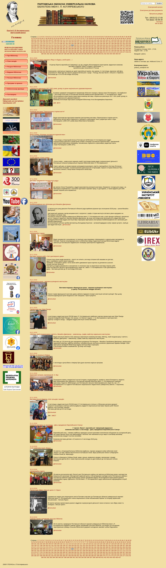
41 (112, 37)
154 (86, 42)
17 (63, 37)
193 (98, 43)
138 (41, 42)
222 (81, 45)
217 (67, 45)
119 (86, 40)
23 (75, 37)
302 (109, 48)
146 (64, 42)
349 (44, 52)
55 (40, 38)
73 (77, 38)
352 (52, 52)
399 (96, 54)
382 (48, 54)
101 (35, 40)
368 (98, 52)
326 (78, 50)
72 (75, 38)
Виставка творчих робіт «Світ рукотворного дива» (47, 256)
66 (62, 38)
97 (126, 38)
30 (89, 37)
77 (85, 38)
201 (121, 43)
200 (118, 43)
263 (98, 47)
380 (42, 54)
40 (110, 37)
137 (38, 42)
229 (101, 45)
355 (61, 52)
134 (129, 40)
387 (62, 54)
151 (78, 42)
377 (124, 52)
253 (69, 47)
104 (44, 40)
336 (106, 50)
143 (55, 42)
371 (106, 52)
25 (79, 37)
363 (84, 52)
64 (58, 38)
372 (109, 52)
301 (106, 48)
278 (41, 48)
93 (117, 38)
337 (109, 50)
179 (58, 43)
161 (106, 42)
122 (95, 40)
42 (114, 37)
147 (66, 42)
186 (78, 43)
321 (64, 50)
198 (112, 43)
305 (118, 48)
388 (65, 54)
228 (98, 45)
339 (115, 50)
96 (123, 38)
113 (69, 40)
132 (124, 40)
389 (68, 54)
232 (109, 45)
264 (101, 47)
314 (44, 50)
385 (56, 54)
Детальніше (52, 77)
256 (78, 47)
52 (34, 38)
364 (86, 52)
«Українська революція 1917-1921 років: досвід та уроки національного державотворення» (61, 88)
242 (38, 47)
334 (101, 50)
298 (98, 48)
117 (81, 40)
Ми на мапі (159, 23)
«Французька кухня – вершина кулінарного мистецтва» (48, 281)
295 (89, 48)
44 (118, 37)
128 (112, 40)
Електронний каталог (155, 7)
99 (130, 38)
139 (44, 42)
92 (115, 38)
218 (69, 45)
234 (115, 45)
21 (71, 37)
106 (49, 40)
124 (101, 40)
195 (104, 43)
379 (129, 52)
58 (46, 38)
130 (118, 40)
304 (115, 48)
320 (61, 50)
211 (49, 45)
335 (104, 50)
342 (124, 50)
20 (69, 37)
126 (106, 40)
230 (104, 45)
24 (77, 37)
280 (46, 48)
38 (106, 37)
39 (108, 37)
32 (94, 37)
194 (101, 43)
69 (69, 38)
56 (42, 38)
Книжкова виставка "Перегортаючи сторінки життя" (47, 111)
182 (66, 43)
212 (52, 45)
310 (32, 50)
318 (55, 50)
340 (118, 50)
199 (115, 43)
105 (46, 40)
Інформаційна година (37, 233)
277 (38, 48)
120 (89, 40)
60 (50, 38)
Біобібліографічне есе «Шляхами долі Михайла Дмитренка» (50, 204)
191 (92, 43)
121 (92, 40)
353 (55, 52)
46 (122, 37)
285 (61, 48)
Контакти (159, 22)
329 (86, 50)
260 (89, 47)
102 (38, 40)
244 (44, 47)
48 (126, 37)
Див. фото (56, 103)
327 (81, 50)
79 (89, 38)
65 (60, 38)
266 (106, 47)
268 (112, 47)
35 (100, 37)
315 (46, 50)
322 (66, 50)
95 (121, 38)
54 (38, 38)
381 (45, 54)
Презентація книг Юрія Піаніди (40, 309)
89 (109, 38)
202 (124, 43)
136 (35, 42)
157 (95, 42)
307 (124, 48)
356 (64, 52)
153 (84, 42)
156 (92, 42)
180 (61, 43)
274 (129, 47)
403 (108, 54)
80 (91, 38)
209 (44, 45)
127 (109, 40)
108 (55, 40)
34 (98, 37)
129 (115, 40)
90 (111, 38)
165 (118, 42)
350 (46, 52)
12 (53, 37)
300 (104, 48)
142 (52, 42)
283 (55, 48)
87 (105, 38)
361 (78, 52)
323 (69, 50)
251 (64, 47)
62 (54, 38)
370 (104, 52)
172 (38, 43)
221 (78, 45)
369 (101, 52)
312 (38, 50)
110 (61, 40)
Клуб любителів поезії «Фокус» (40, 448)
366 (92, 52)
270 (118, 47)
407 (119, 54)
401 (102, 54)
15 (59, 37)
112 (66, 40)
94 (119, 38)
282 (52, 48)
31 (92, 37)
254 (72, 47)
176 (49, 43)
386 (59, 54)
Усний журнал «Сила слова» (39, 157)
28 (85, 37)
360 (75, 52)
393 (79, 54)
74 (79, 38)
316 (49, 50)
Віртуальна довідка (156, 14)
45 (120, 37)
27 (83, 37)
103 (41, 40)
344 (129, 50)
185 (75, 43)
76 (83, 38)
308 (127, 48)
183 (69, 43)
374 (115, 52)
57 (44, 38)
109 (58, 40)
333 (98, 50)
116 (78, 40)
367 (95, 52)
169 (129, 42)
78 (87, 38)
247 (52, 47)
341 (121, 50)
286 (64, 48)
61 (52, 38)
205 (32, 45)
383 (51, 54)
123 (98, 40)
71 (73, 38)
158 (98, 42)
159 (101, 42)
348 (41, 52)
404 (111, 54)
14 (57, 37)
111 (64, 40)
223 (84, 45)
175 (46, 43)
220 (75, 45)
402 (105, 54)
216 (64, 45)
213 (55, 45)
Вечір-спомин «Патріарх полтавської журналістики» (47, 134)
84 (99, 38)
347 (38, 52)
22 (73, 37)
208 (41, 45)
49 (128, 37)
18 (65, 37)
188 (84, 43)
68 (66, 38)
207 (38, 45)
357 (66, 52)
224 (86, 45)
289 (72, 48)
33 (96, 37)
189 (86, 43)
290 (75, 48)
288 (69, 48)
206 (35, 45)
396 (88, 54)
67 (64, 38)
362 (81, 52)
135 (32, 42)
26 (81, 37)
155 (89, 42)
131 (121, 40)
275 (32, 48)
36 (102, 37)
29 (87, 37)
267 (109, 47)
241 (35, 47)
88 (107, 38)
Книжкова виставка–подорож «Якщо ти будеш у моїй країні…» (51, 60)
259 (86, 47)
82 (95, 38)
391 (74, 54)
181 (64, 43)
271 (121, 47)
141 (49, 42)
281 (49, 48)
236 (121, 45)
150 (75, 42)
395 (85, 54)
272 (124, 47)
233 (112, 45)
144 (58, 42)
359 (72, 52)
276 (35, 48)
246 (49, 47)
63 (56, 38)
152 (81, 42)
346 (35, 52)
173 (41, 43)
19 (67, 37)
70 (71, 38)
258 (84, 47)
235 (118, 45)
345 (32, 52)
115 (75, 40)
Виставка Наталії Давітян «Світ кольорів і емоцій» (47, 399)
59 (48, 38)
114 (72, 40)
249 (58, 47)
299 (101, 48)
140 (46, 42)
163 (112, 42)
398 (94, 54)
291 (78, 48)
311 (35, 50)
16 (61, 37)
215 (61, 45)
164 (115, 42)
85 (101, 38)
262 (95, 47)
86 (103, 38)
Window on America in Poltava (40, 355)
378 (127, 52)
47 (124, 37)
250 (61, 47)
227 (95, 45)
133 (127, 40)
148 (69, 42)
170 (32, 43)
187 (81, 43)
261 (92, 47)
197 (109, 43)
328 (84, 50)
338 (112, 50)
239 (129, 45)
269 (115, 47)
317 (52, 50)
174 (44, 43)
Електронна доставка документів (151, 10)
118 (84, 40)
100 (32, 40)
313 (41, 50)
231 (106, 45)
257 (81, 47)
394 (82, 54)
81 (93, 38)
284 (58, 48)
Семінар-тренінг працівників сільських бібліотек (46, 519)
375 (118, 52)
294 (86, 48)
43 (116, 37)
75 (81, 38)
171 (35, 43)
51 (32, 38)
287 (66, 48)
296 (92, 48)
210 (46, 45)
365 (89, 52)
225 (89, 45)
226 (92, 45)
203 (127, 43)
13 (55, 37)
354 (58, 52)
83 (97, 38)
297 (95, 48)
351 (49, 52)
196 (106, 43)
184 (72, 43)
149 (72, 42)
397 (91, 54)
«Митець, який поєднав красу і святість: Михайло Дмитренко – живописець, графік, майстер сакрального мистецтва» (70, 334)
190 (89, 43)
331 (92, 50)
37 (104, 37)
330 (89, 50)
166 (121, 42)
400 (99, 54)
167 (124, 42)
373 (112, 52)
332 (95, 50)
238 (126, 45)
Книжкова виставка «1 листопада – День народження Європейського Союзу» (56, 425)
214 (58, 45)
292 (81, 48)
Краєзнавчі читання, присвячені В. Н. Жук (44, 375)
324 (72, 50)
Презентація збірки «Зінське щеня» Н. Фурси (45, 490)
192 (95, 43)
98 (128, 38)
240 (32, 47)
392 (77, 54)
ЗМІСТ (54, 415)
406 (116, 54)
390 (71, 54)
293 (84, 48)
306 (121, 48)
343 (127, 50)
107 (52, 40)
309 (129, 48)
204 (129, 43)
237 (124, 45)
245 (46, 47)
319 (58, 50)
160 (104, 42)
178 (55, 43)
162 (109, 42)
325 (75, 50)
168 (127, 42)
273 (127, 47)
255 (75, 47)
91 (113, 38)
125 (104, 40)
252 (66, 47)
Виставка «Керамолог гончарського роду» (44, 181)
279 (44, 48)
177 (52, 43)
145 (61, 42)
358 (69, 52)
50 (130, 37)
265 (104, 47)
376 (121, 52)
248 (55, 47)
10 (49, 37)
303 (112, 48)
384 (54, 54)
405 (114, 54)
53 (36, 38)
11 (51, 37)
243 (41, 47)
